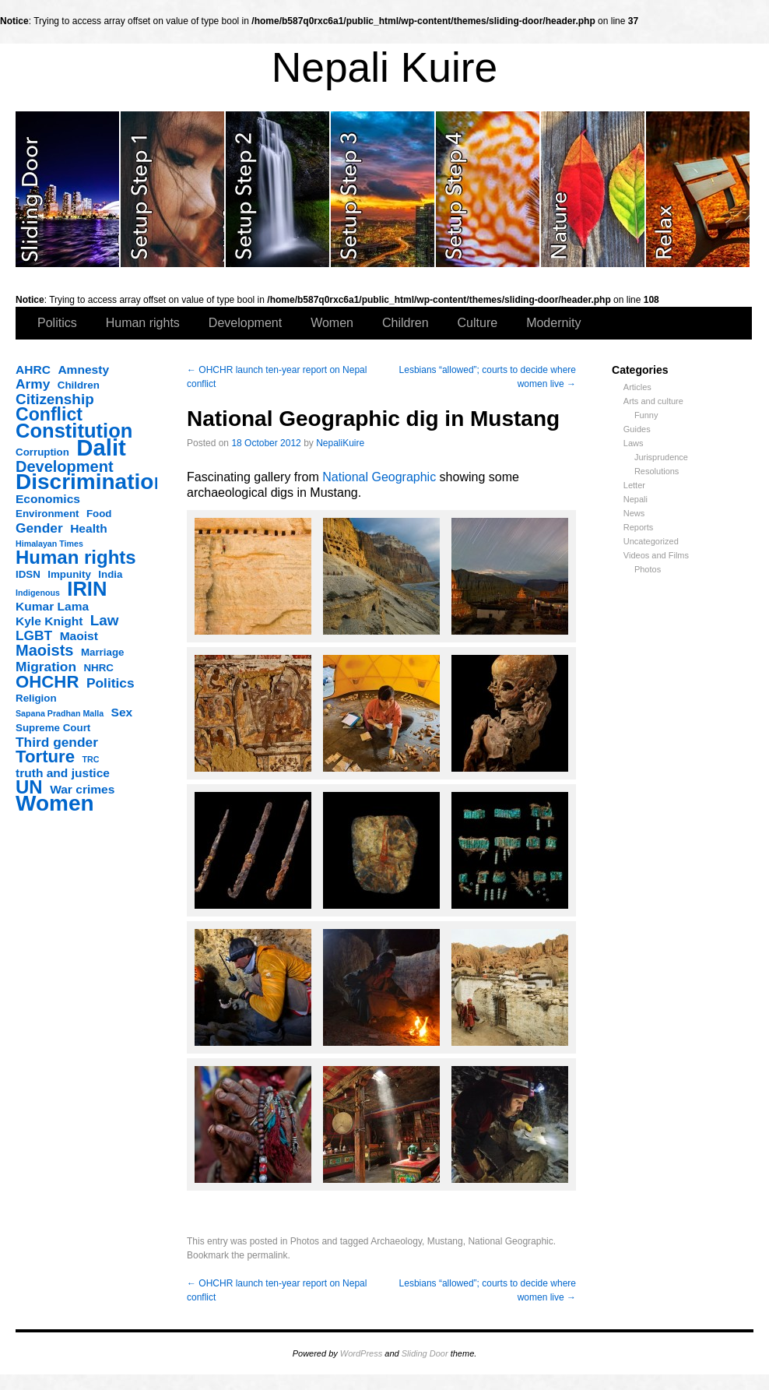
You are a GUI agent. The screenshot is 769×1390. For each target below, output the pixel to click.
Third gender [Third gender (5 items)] (57, 742)
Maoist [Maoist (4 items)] (79, 635)
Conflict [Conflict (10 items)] (49, 414)
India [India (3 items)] (110, 574)
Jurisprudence (661, 457)
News (634, 513)
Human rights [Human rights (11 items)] (76, 558)
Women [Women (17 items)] (55, 804)
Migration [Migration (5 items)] (46, 667)
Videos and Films (656, 555)
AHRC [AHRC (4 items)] (33, 369)
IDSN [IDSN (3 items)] (28, 574)
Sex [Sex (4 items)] (122, 712)
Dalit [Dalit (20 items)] (101, 448)
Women (332, 322)
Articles (637, 387)
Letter (634, 485)
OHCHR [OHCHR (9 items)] (47, 682)
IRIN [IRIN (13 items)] (87, 589)
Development (245, 322)
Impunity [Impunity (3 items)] (69, 574)
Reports (638, 527)
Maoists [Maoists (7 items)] (44, 650)
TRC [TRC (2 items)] (91, 759)
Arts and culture (653, 401)
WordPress (361, 1353)
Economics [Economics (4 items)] (48, 498)
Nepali (635, 499)
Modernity (553, 322)
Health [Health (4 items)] (88, 528)
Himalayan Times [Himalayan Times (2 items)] (49, 543)
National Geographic (379, 477)
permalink (267, 1255)
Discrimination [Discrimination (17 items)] (91, 482)
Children (405, 322)
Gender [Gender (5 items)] (39, 528)
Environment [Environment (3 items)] (47, 513)
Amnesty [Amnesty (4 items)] (83, 369)
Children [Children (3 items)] (79, 385)
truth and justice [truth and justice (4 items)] (63, 772)
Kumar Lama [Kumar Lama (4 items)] (52, 606)
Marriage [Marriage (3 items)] (103, 652)
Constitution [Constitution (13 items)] (74, 431)
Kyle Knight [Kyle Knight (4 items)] (49, 621)
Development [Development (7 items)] (65, 466)
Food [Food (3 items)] (99, 513)
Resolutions (656, 471)
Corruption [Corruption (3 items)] (42, 452)
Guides (637, 429)
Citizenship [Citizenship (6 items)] (55, 399)
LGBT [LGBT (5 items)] (34, 635)
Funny (646, 415)
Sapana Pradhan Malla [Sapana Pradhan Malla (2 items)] (60, 713)
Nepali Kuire (385, 67)
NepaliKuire (340, 443)
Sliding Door (425, 1353)
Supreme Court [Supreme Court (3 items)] (53, 728)
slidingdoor (68, 189)
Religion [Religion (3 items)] (36, 698)
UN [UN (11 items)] (29, 787)
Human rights (143, 322)
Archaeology (396, 1241)
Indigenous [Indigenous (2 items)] (38, 592)
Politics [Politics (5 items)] (110, 683)
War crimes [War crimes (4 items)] (82, 789)
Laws (633, 443)
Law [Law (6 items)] (104, 621)
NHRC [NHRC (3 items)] (98, 668)
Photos (647, 569)
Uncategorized (651, 541)
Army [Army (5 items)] (33, 384)
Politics (57, 322)
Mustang (445, 1241)
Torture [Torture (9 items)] (45, 757)
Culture (478, 322)
